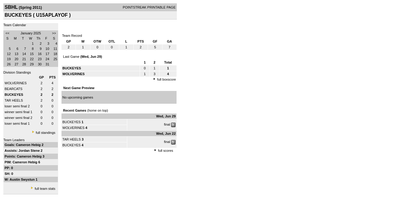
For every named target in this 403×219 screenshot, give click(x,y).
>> (54, 33)
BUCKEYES (71, 122)
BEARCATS (13, 89)
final (167, 124)
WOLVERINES (16, 83)
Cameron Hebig (28, 145)
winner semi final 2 (18, 118)
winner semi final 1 (18, 112)
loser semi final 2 (17, 106)
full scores (165, 150)
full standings (45, 132)
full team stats (45, 188)
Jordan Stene (30, 150)
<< (7, 33)
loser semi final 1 (17, 123)
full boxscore (166, 79)
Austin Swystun (23, 179)
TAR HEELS (14, 100)
